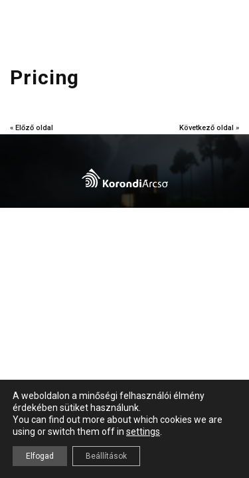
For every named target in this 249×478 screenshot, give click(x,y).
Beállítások (106, 456)
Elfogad (40, 456)
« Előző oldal (31, 127)
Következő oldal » (209, 127)
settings (143, 431)
